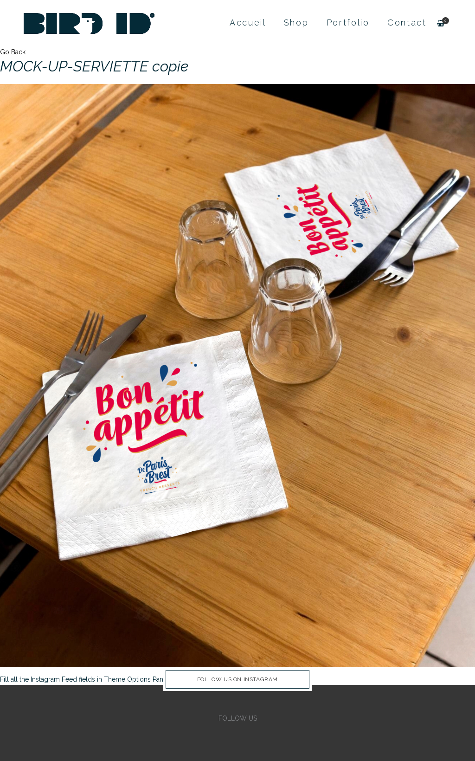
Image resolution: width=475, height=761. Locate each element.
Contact (407, 22)
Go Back (13, 52)
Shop (296, 22)
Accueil (248, 22)
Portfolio (348, 22)
